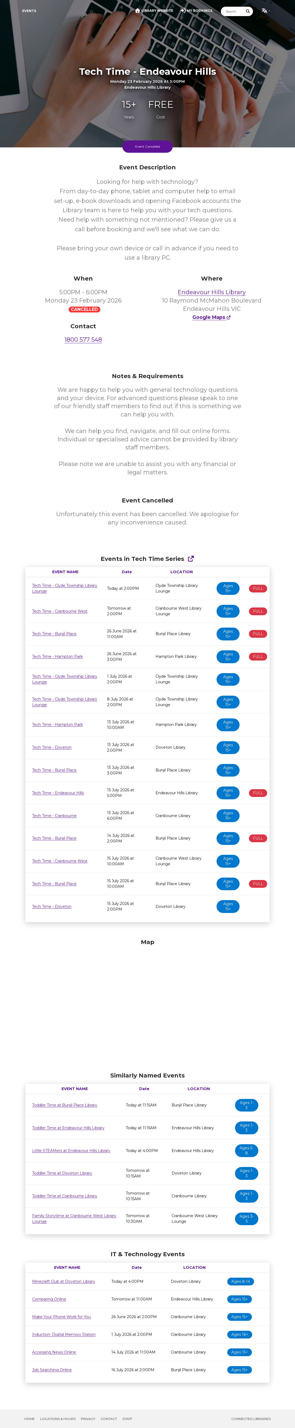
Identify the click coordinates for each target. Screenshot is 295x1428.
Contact (109, 1419)
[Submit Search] (248, 11)
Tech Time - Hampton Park (57, 656)
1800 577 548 (83, 339)
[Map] (147, 1004)
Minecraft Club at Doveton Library (63, 1281)
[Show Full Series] (190, 558)
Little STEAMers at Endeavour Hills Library (71, 1150)
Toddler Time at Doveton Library (62, 1173)
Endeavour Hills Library (212, 292)
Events (29, 11)
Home (29, 1419)
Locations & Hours (57, 1419)
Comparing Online (49, 1299)
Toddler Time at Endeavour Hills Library (68, 1127)
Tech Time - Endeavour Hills (58, 793)
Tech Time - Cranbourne (54, 815)
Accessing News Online (54, 1352)
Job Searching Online (52, 1369)
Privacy (88, 1419)
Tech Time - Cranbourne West (60, 611)
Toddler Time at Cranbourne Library (64, 1196)
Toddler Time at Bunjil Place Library (64, 1105)
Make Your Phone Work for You (61, 1316)
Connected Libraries (251, 1419)
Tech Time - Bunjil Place (54, 633)
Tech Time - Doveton (51, 747)
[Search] (232, 11)
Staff (127, 1419)
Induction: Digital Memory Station (64, 1334)
